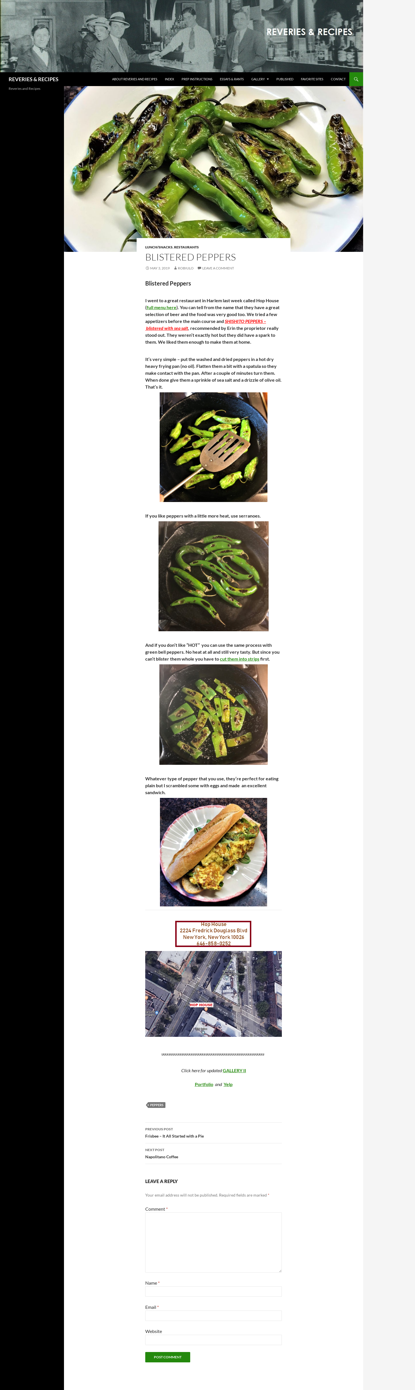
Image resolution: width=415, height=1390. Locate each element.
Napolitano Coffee (213, 1152)
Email (152, 1307)
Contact (338, 79)
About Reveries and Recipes (134, 79)
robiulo (186, 268)
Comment (156, 1209)
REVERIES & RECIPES (34, 79)
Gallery (258, 79)
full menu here (161, 307)
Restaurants (186, 247)
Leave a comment (218, 268)
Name (152, 1283)
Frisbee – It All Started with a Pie (213, 1132)
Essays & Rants (232, 79)
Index (169, 79)
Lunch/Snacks (159, 247)
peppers (156, 1105)
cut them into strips (239, 658)
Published (284, 79)
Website (153, 1331)
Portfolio (204, 1084)
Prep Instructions (197, 79)
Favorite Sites (312, 79)
